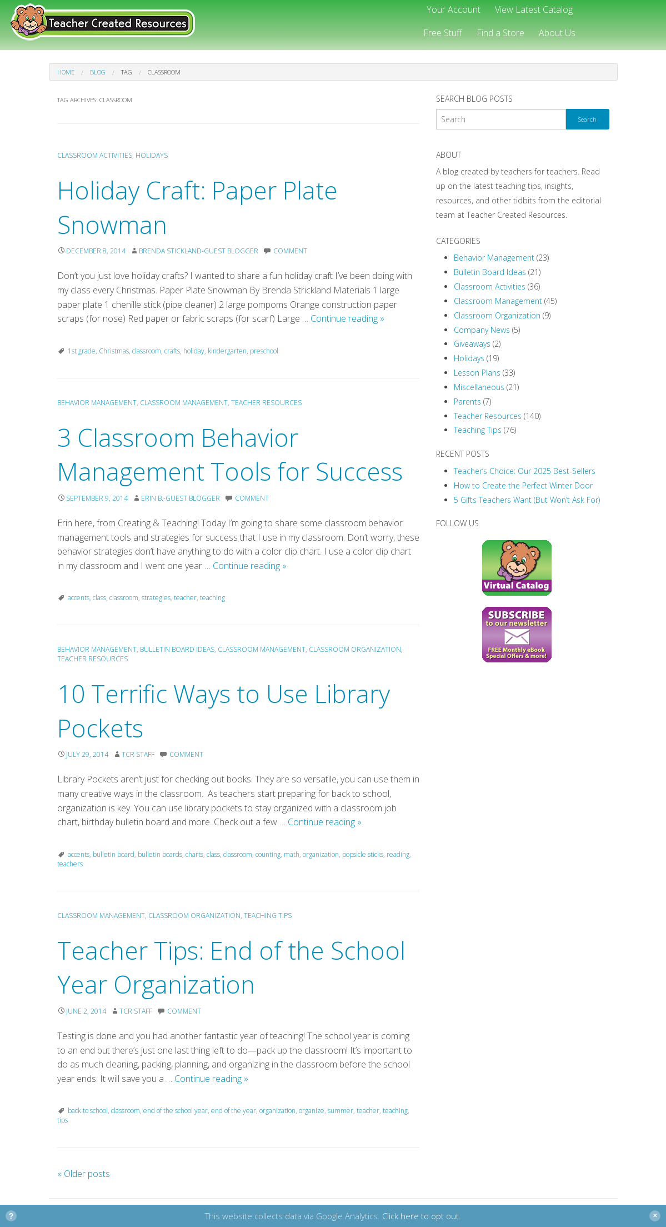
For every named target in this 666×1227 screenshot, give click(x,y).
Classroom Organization (355, 649)
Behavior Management (97, 402)
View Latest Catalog (534, 9)
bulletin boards (160, 854)
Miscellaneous (479, 387)
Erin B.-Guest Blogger (180, 498)
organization (321, 854)
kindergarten (227, 351)
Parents (467, 401)
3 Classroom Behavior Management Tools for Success (230, 454)
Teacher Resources (266, 402)
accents (78, 597)
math (291, 854)
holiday (193, 351)
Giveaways (472, 343)
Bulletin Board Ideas (177, 649)
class (99, 597)
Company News (482, 330)
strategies (156, 597)
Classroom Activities (94, 155)
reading (398, 854)
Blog (98, 72)
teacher (185, 597)
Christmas (114, 351)
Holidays (152, 155)
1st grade (82, 351)
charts (194, 854)
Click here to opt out (420, 1215)
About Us (557, 33)
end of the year (233, 1110)
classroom (146, 351)
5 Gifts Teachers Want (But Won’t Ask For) (527, 500)
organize (311, 1110)
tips (62, 1120)
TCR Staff (138, 754)
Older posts (83, 1174)
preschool (264, 351)
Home (65, 72)
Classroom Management (184, 402)
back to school (88, 1110)
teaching (212, 597)
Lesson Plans (477, 372)
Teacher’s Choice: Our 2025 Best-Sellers (524, 471)
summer (340, 1110)
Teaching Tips (268, 915)
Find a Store (500, 33)
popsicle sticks (362, 854)
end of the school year (175, 1110)
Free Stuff (442, 33)
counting (268, 854)
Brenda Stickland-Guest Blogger (198, 251)
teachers (70, 864)
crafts (172, 351)
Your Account (453, 9)
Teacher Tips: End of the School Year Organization (231, 967)
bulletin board (113, 854)
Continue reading (347, 318)
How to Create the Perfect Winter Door (523, 485)
